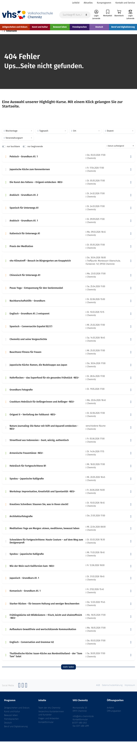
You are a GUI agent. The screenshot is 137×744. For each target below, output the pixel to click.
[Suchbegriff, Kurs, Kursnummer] (75, 14)
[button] (131, 159)
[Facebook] (19, 689)
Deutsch (8, 725)
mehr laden (68, 669)
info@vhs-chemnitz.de (83, 719)
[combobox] (18, 133)
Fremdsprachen (11, 721)
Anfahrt (110, 710)
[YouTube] (26, 689)
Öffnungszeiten (114, 713)
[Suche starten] (86, 14)
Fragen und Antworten (48, 721)
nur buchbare (13, 149)
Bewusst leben (11, 717)
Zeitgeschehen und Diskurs (16, 710)
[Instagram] (23, 689)
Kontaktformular (46, 724)
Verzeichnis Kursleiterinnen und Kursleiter (51, 715)
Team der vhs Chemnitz (49, 710)
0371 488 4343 (80, 725)
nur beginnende (35, 149)
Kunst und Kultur (12, 714)
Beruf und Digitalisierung (16, 729)
